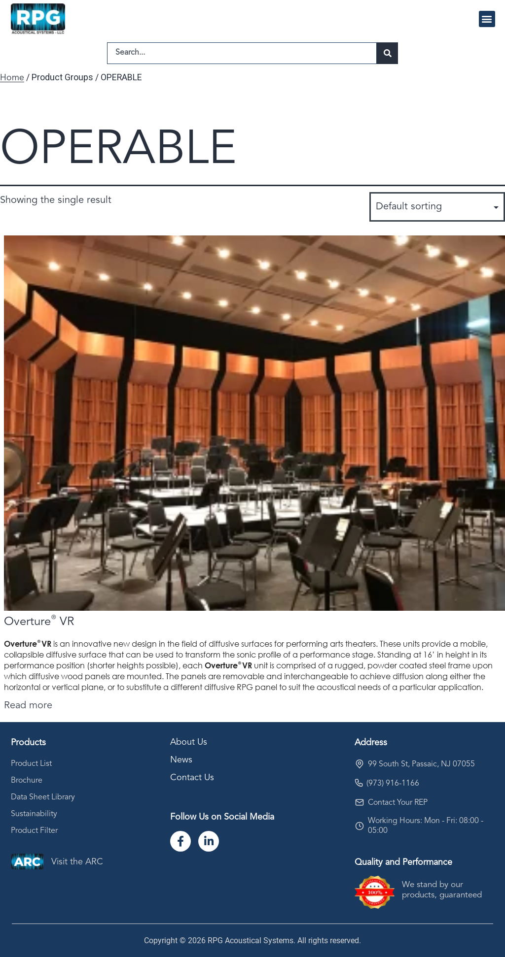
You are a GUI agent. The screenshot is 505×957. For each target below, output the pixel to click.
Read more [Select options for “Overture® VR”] (28, 706)
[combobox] (242, 53)
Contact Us (192, 777)
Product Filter (34, 831)
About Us (188, 742)
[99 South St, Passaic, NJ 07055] (359, 764)
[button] (487, 19)
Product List (31, 764)
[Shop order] (437, 207)
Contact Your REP (398, 803)
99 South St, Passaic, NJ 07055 (421, 764)
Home (12, 78)
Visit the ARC (77, 862)
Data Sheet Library (43, 797)
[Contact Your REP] (359, 802)
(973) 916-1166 (392, 784)
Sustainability (34, 814)
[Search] (387, 53)
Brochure (26, 781)
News (181, 760)
